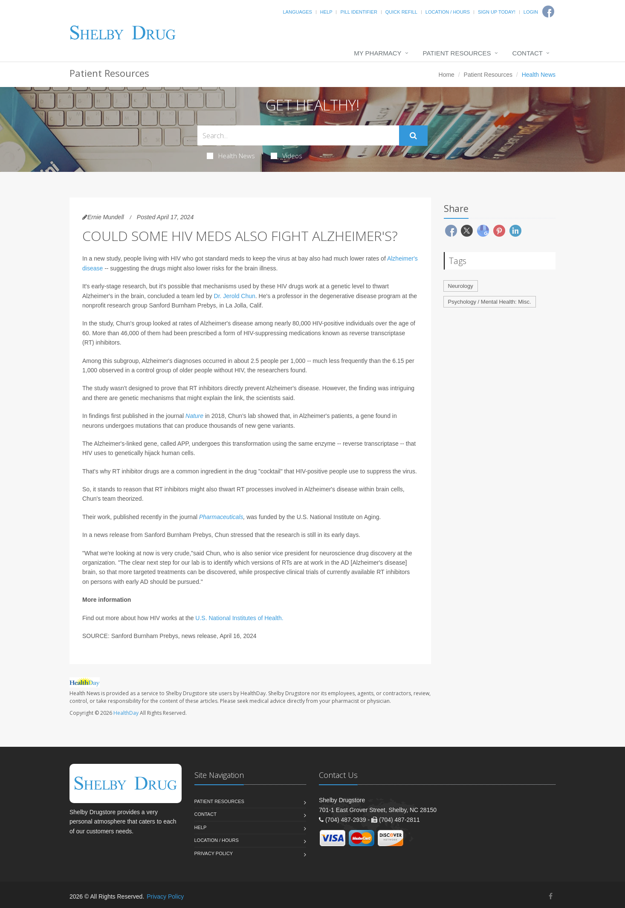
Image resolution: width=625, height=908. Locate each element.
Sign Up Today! (496, 12)
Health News (231, 155)
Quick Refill (401, 12)
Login (531, 12)
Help (326, 12)
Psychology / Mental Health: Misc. (489, 302)
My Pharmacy (377, 53)
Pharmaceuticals (221, 516)
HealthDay (126, 713)
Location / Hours (447, 12)
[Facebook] (551, 896)
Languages (297, 12)
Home (446, 74)
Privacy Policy (213, 853)
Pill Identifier (358, 12)
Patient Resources (457, 53)
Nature (194, 415)
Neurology (460, 286)
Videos (286, 155)
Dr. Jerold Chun (234, 296)
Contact (527, 53)
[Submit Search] (413, 135)
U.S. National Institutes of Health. (239, 618)
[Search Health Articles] (298, 135)
